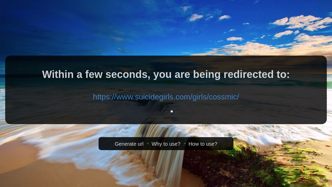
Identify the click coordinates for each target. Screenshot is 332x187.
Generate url (129, 144)
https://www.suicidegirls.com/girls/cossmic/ (166, 96)
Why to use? (165, 144)
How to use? (203, 144)
